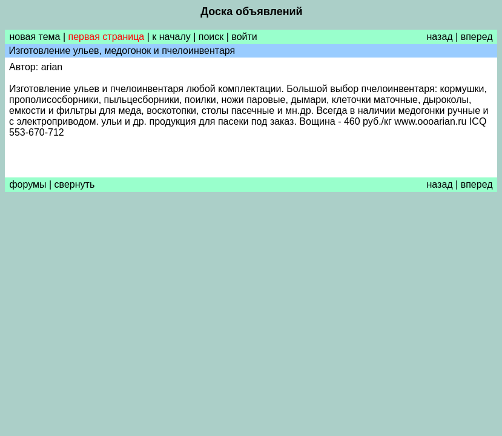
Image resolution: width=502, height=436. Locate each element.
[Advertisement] (251, 287)
